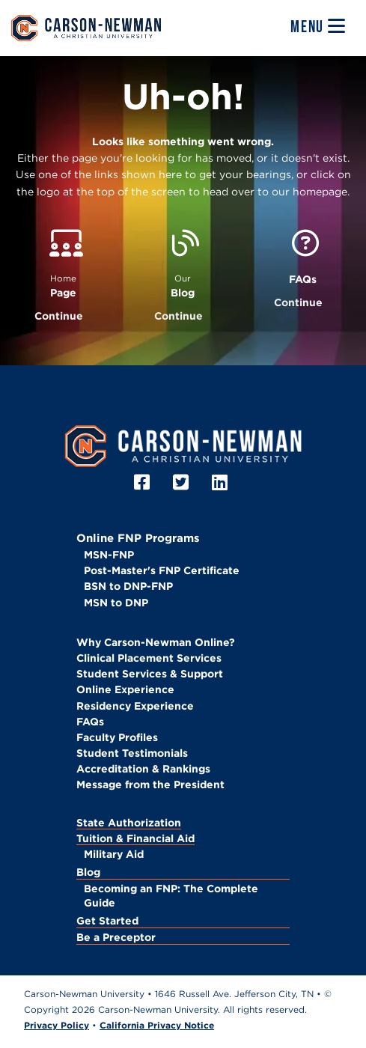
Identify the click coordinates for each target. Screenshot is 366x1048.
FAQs (90, 722)
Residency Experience (135, 706)
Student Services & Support (149, 674)
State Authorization (128, 823)
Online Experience (125, 689)
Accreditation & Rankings (143, 769)
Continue (58, 316)
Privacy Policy (56, 1025)
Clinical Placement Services (149, 658)
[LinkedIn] (222, 482)
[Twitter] (183, 482)
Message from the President (150, 784)
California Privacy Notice (157, 1025)
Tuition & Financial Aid (135, 838)
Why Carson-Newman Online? (155, 642)
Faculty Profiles (117, 737)
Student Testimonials (132, 753)
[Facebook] (144, 482)
